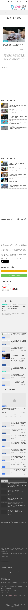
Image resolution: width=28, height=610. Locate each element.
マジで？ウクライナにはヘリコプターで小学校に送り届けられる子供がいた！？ (18, 351)
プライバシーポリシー (22, 600)
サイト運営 (14, 600)
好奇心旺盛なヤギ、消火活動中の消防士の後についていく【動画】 (17, 112)
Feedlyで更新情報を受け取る (14, 275)
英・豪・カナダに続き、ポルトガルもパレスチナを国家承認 (15, 489)
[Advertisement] (13, 83)
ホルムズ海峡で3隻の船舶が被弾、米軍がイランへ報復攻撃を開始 (18, 453)
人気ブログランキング (5, 286)
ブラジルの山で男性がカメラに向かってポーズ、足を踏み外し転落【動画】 (18, 186)
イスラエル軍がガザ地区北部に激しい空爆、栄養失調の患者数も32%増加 (18, 460)
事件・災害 (5, 313)
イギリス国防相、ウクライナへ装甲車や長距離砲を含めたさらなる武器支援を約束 (18, 337)
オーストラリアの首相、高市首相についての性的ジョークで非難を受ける (18, 169)
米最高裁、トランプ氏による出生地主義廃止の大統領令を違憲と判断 (18, 164)
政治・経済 (4, 340)
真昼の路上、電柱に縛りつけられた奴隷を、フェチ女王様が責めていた (18, 181)
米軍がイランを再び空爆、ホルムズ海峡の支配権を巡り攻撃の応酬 (17, 106)
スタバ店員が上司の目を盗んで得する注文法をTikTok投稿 (15, 509)
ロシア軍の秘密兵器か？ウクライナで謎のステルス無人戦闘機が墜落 (18, 371)
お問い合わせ (8, 601)
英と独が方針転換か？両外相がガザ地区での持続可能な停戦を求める (18, 446)
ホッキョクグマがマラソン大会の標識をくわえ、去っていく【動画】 (17, 502)
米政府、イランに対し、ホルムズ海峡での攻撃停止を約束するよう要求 (18, 419)
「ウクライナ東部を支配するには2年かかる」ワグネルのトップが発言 (18, 378)
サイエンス (5, 41)
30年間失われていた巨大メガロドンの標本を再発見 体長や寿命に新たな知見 (17, 123)
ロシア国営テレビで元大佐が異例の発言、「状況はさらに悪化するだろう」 (18, 330)
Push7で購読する (14, 270)
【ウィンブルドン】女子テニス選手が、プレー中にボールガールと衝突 (18, 117)
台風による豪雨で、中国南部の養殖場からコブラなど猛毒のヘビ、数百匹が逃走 (18, 128)
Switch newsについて (5, 600)
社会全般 (4, 347)
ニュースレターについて (17, 601)
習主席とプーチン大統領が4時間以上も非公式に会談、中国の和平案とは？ (18, 357)
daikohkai (4, 48)
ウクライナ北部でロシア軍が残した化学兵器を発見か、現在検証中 (18, 344)
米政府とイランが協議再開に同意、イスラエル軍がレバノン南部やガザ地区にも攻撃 (18, 433)
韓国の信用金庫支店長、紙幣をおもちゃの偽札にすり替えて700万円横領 (18, 175)
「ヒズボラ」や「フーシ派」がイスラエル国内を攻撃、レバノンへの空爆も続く (18, 467)
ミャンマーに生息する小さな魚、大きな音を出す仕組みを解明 (15, 495)
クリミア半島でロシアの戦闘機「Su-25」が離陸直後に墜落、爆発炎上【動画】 (18, 365)
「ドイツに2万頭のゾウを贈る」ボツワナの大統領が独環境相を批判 (17, 482)
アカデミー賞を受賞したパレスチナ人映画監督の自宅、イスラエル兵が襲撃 (18, 439)
